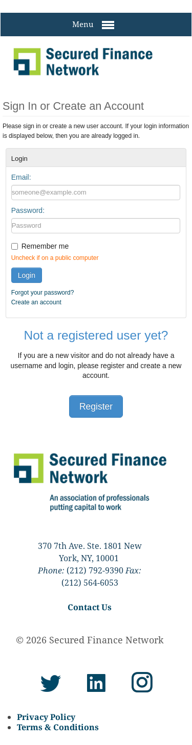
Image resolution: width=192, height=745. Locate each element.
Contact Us (90, 607)
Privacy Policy (46, 717)
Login (26, 275)
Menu (93, 25)
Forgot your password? (42, 292)
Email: (21, 177)
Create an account (36, 302)
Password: (28, 210)
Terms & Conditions (58, 727)
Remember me (45, 246)
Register (96, 406)
